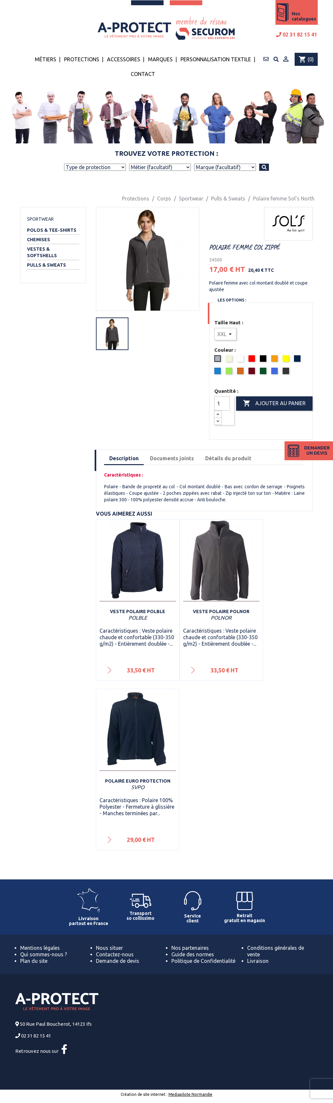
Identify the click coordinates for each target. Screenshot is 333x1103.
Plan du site (33, 961)
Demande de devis (117, 961)
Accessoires (123, 59)
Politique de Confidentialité (203, 961)
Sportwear (40, 219)
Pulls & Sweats (46, 265)
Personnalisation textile (215, 59)
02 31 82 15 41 (296, 34)
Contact (143, 74)
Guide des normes (192, 954)
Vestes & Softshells (42, 252)
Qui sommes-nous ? (43, 954)
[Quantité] (222, 403)
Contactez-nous (115, 954)
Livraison (258, 961)
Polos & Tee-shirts (51, 230)
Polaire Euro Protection (137, 781)
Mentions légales (40, 948)
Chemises (38, 239)
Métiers (45, 59)
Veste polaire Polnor (221, 611)
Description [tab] (124, 458)
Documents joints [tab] (172, 458)
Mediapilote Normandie (190, 1094)
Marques (160, 59)
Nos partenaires (190, 948)
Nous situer (109, 948)
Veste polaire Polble (137, 611)
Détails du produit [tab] (228, 458)
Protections (81, 59)
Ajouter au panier (274, 403)
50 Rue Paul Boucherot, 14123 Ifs (56, 1024)
